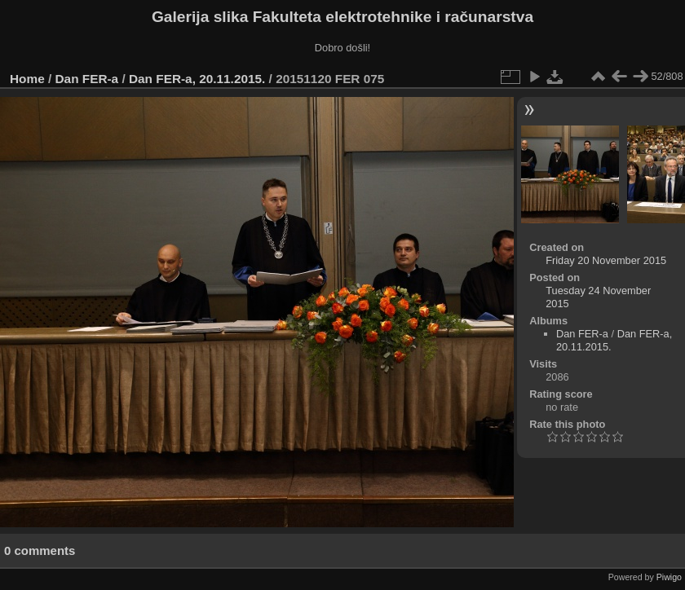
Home (27, 79)
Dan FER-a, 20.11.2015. (197, 79)
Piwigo (669, 577)
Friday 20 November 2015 (606, 260)
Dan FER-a (87, 79)
